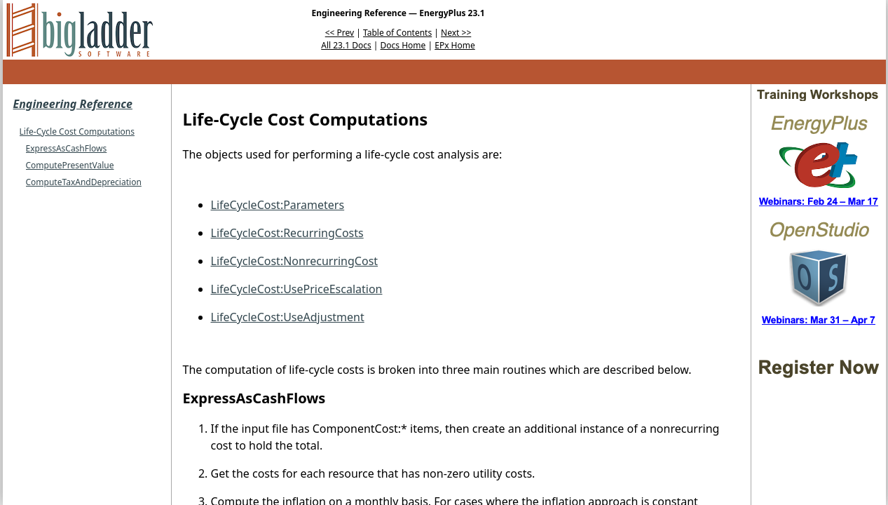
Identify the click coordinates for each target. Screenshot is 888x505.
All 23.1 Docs (346, 45)
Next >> (456, 33)
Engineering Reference (72, 104)
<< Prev (339, 33)
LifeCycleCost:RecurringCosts (287, 233)
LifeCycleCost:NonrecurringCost (294, 261)
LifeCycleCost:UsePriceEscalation (297, 289)
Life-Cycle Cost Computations (77, 131)
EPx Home (455, 45)
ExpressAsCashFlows (66, 148)
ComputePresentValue (70, 165)
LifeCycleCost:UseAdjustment (287, 317)
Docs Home (403, 45)
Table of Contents (397, 33)
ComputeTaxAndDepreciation (84, 182)
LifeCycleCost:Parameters (278, 205)
